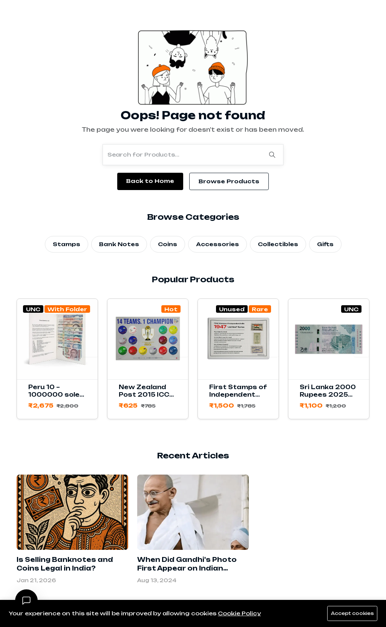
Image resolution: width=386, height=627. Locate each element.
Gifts (325, 244)
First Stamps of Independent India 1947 (238, 395)
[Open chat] (26, 600)
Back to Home (150, 181)
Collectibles (278, 244)
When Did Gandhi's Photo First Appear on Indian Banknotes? (187, 568)
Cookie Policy (239, 613)
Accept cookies (350, 613)
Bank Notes (119, 244)
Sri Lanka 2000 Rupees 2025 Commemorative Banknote (330, 398)
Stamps (66, 244)
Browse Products (229, 181)
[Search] (272, 154)
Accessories (217, 244)
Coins (167, 244)
